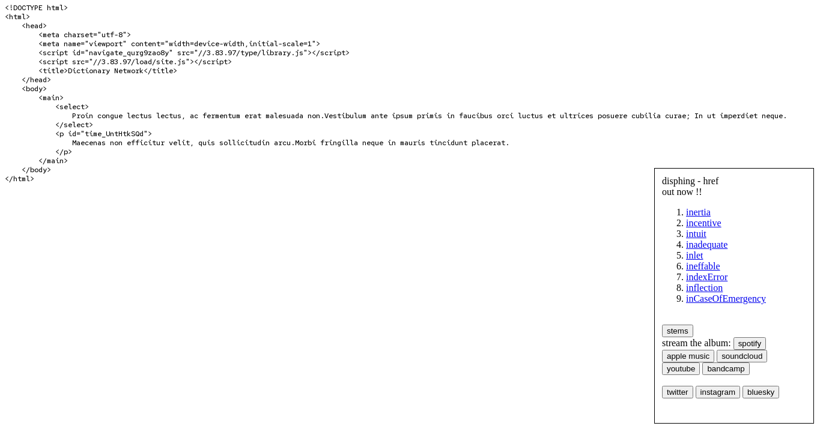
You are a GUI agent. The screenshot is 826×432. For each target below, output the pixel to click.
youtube (681, 368)
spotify (750, 343)
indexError (706, 277)
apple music (688, 356)
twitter (677, 392)
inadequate (706, 244)
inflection (704, 288)
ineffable (703, 266)
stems (677, 330)
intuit (696, 234)
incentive (703, 223)
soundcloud (741, 356)
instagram (718, 392)
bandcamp (725, 368)
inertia (698, 212)
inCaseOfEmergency (726, 298)
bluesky (760, 392)
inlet (694, 255)
